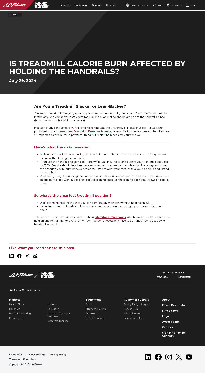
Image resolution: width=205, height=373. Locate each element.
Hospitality (15, 309)
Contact (111, 5)
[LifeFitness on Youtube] (189, 358)
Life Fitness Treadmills (110, 217)
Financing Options (134, 318)
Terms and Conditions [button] (22, 359)
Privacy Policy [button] (57, 354)
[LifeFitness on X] (27, 256)
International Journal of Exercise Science (83, 131)
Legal (166, 316)
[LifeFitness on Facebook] (19, 256)
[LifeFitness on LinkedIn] (11, 256)
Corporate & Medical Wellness (58, 315)
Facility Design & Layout (137, 304)
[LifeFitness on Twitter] (178, 358)
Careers (167, 327)
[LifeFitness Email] (35, 256)
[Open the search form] (158, 5)
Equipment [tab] (81, 5)
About (166, 299)
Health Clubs (16, 304)
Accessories (92, 313)
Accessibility (171, 321)
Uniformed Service (58, 321)
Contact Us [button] (15, 354)
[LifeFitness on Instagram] (168, 358)
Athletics (52, 304)
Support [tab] (97, 5)
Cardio (89, 304)
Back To (15, 15)
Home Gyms (16, 318)
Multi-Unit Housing (20, 313)
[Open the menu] (190, 5)
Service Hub (131, 309)
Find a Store (170, 310)
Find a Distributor (174, 305)
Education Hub (132, 313)
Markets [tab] (65, 5)
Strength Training (96, 309)
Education (53, 309)
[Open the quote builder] (174, 5)
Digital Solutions (95, 318)
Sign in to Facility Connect (174, 334)
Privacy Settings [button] (36, 354)
